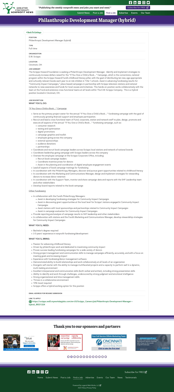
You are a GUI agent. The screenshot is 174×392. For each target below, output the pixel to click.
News (120, 378)
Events (134, 13)
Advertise (123, 13)
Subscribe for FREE (138, 7)
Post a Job (98, 13)
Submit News (83, 13)
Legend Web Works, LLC (91, 385)
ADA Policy (82, 388)
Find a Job (111, 13)
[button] (68, 357)
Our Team (145, 13)
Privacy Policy (91, 388)
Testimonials (131, 378)
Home (40, 378)
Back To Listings (33, 32)
